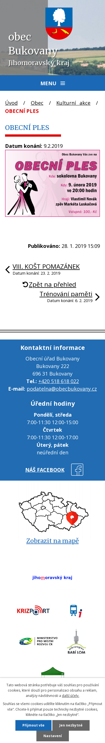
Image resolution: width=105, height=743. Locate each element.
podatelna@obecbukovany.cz (62, 388)
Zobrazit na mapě (52, 541)
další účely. (70, 695)
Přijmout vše (33, 725)
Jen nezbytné (71, 725)
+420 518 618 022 (58, 381)
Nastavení (52, 735)
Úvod (11, 102)
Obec (37, 102)
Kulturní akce (73, 102)
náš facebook (44, 469)
